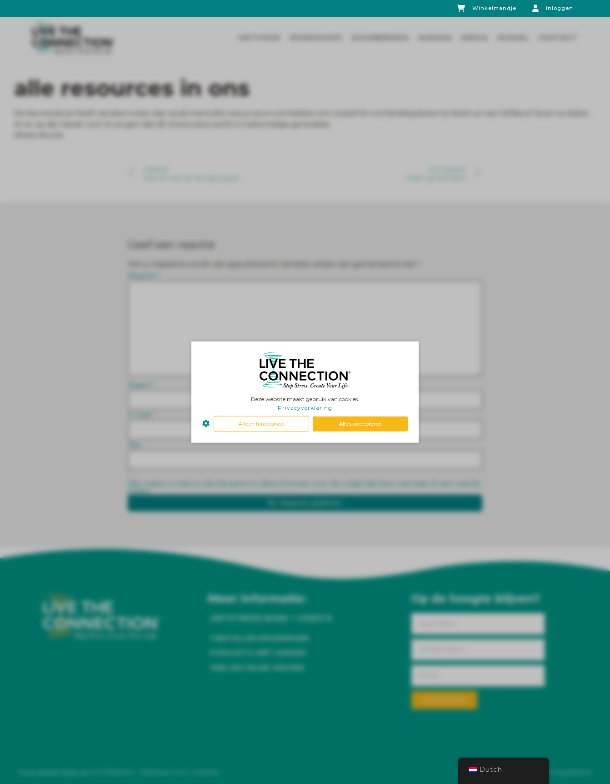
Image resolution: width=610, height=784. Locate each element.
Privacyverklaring (305, 407)
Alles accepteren (360, 424)
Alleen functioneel (262, 424)
